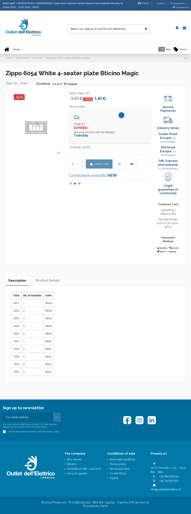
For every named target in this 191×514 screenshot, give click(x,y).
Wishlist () (177, 3)
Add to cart (99, 163)
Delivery (71, 464)
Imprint (114, 478)
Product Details (48, 280)
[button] (17, 49)
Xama (104, 506)
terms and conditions (122, 459)
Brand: (73, 93)
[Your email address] (28, 417)
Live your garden (77, 473)
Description (17, 280)
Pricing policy (118, 464)
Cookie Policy (118, 473)
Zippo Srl (11, 83)
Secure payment (119, 468)
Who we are (74, 459)
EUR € (161, 3)
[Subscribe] (57, 417)
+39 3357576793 (168, 480)
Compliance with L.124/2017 (84, 468)
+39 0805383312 (169, 476)
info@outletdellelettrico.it (166, 489)
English (145, 3)
